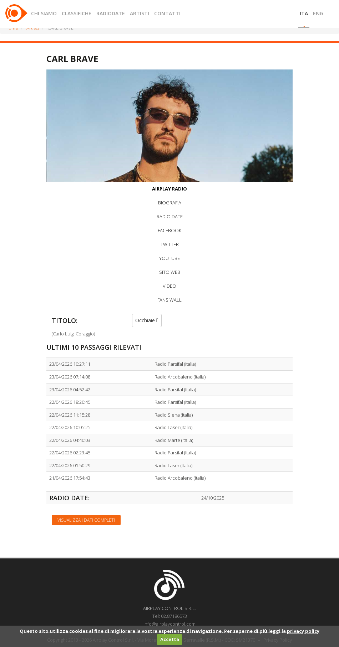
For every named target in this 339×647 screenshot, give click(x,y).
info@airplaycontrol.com (169, 624)
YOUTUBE (169, 258)
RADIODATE (110, 13)
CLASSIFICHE (76, 13)
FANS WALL (169, 300)
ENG (318, 13)
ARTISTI (139, 13)
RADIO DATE (170, 216)
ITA (304, 13)
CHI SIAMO (44, 13)
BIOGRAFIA (169, 202)
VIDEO (169, 286)
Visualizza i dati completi (86, 520)
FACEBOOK (169, 230)
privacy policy (303, 631)
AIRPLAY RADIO (169, 189)
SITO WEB (169, 272)
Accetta (169, 639)
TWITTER (170, 244)
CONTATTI (167, 13)
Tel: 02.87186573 (169, 616)
